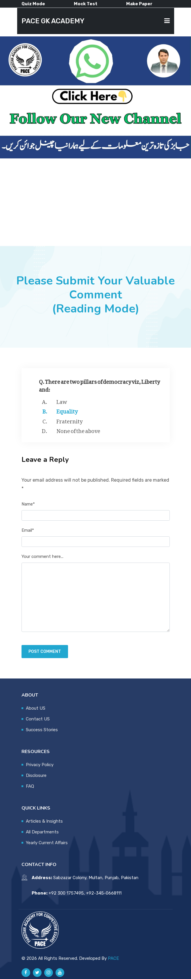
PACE (113, 958)
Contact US (38, 719)
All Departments (42, 832)
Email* (28, 530)
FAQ (30, 786)
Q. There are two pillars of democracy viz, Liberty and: (99, 384)
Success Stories (42, 729)
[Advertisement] (95, 202)
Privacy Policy (39, 764)
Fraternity (69, 420)
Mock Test (85, 3)
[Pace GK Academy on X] (37, 972)
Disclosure (36, 775)
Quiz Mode (33, 3)
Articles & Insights (44, 821)
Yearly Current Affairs (47, 842)
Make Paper (139, 3)
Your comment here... (42, 556)
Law (61, 400)
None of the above (78, 430)
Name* (28, 504)
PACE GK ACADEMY (53, 21)
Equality (67, 410)
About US (35, 708)
